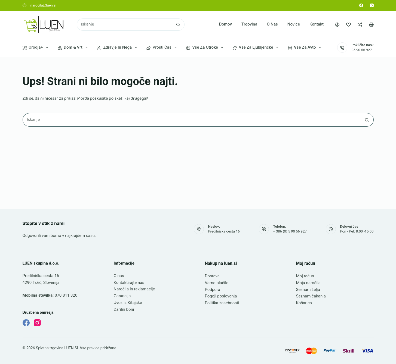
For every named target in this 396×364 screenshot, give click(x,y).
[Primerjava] (360, 24)
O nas (272, 24)
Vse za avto (305, 47)
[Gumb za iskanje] (178, 24)
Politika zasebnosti (222, 302)
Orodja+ (36, 47)
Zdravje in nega (118, 47)
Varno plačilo (217, 282)
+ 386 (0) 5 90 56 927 (289, 231)
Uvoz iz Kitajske (128, 302)
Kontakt (316, 24)
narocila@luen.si (43, 5)
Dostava (212, 276)
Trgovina (249, 24)
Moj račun (305, 276)
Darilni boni (124, 309)
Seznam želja (308, 289)
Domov (225, 24)
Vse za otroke (205, 47)
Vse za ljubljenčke (257, 47)
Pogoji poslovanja (221, 296)
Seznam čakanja (311, 296)
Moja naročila (308, 282)
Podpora (212, 289)
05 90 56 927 (361, 50)
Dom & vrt (74, 47)
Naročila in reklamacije (134, 289)
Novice (293, 24)
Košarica (304, 302)
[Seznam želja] (348, 24)
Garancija (122, 295)
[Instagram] (372, 5)
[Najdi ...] (124, 24)
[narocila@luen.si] (24, 5)
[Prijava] (337, 25)
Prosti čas (162, 47)
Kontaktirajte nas (129, 282)
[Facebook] (361, 5)
